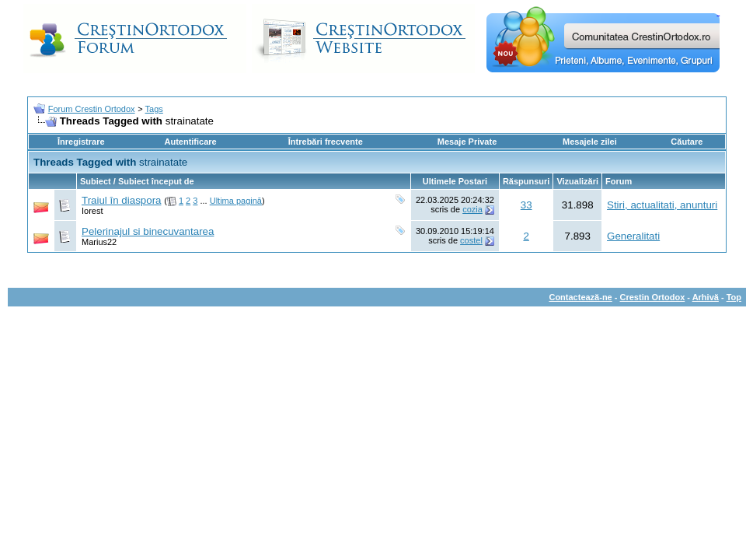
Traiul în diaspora (121, 200)
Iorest (92, 210)
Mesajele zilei (590, 141)
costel (471, 240)
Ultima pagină (236, 200)
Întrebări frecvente (325, 141)
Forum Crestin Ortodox (91, 109)
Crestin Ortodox (652, 297)
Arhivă (705, 297)
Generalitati (633, 236)
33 (526, 205)
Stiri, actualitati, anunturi (662, 205)
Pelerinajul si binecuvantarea (148, 231)
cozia (472, 209)
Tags (154, 109)
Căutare (686, 141)
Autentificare (190, 141)
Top (734, 297)
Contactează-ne (580, 297)
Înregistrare (81, 141)
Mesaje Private (467, 141)
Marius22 (99, 242)
